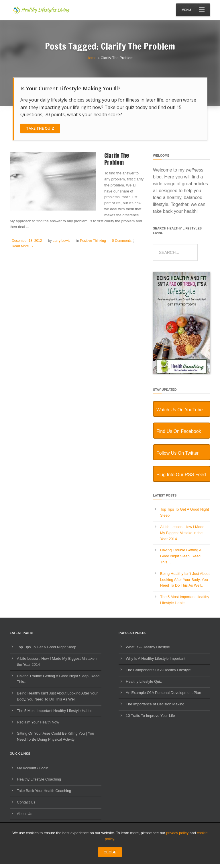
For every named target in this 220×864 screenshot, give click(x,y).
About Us (24, 814)
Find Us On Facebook (178, 431)
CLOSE (110, 852)
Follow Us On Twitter (177, 453)
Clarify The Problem (116, 159)
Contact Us (26, 802)
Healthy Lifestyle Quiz (144, 681)
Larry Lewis (61, 241)
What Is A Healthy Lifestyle (148, 647)
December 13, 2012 (27, 241)
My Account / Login (32, 768)
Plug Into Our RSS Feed (181, 474)
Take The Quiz (40, 128)
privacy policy (177, 833)
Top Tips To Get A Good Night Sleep (46, 647)
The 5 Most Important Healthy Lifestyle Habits (54, 711)
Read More (23, 246)
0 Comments (121, 241)
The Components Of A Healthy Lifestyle (158, 670)
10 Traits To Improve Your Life (150, 715)
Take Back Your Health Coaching (44, 791)
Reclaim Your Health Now (38, 722)
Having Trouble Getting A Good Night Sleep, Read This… (180, 556)
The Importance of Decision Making (155, 704)
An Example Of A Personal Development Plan (163, 692)
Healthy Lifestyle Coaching (39, 779)
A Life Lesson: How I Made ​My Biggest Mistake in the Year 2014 (182, 533)
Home (92, 58)
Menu (193, 9)
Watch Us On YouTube (179, 409)
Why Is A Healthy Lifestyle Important (155, 658)
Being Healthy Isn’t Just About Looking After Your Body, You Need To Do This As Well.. (185, 579)
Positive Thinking (93, 241)
